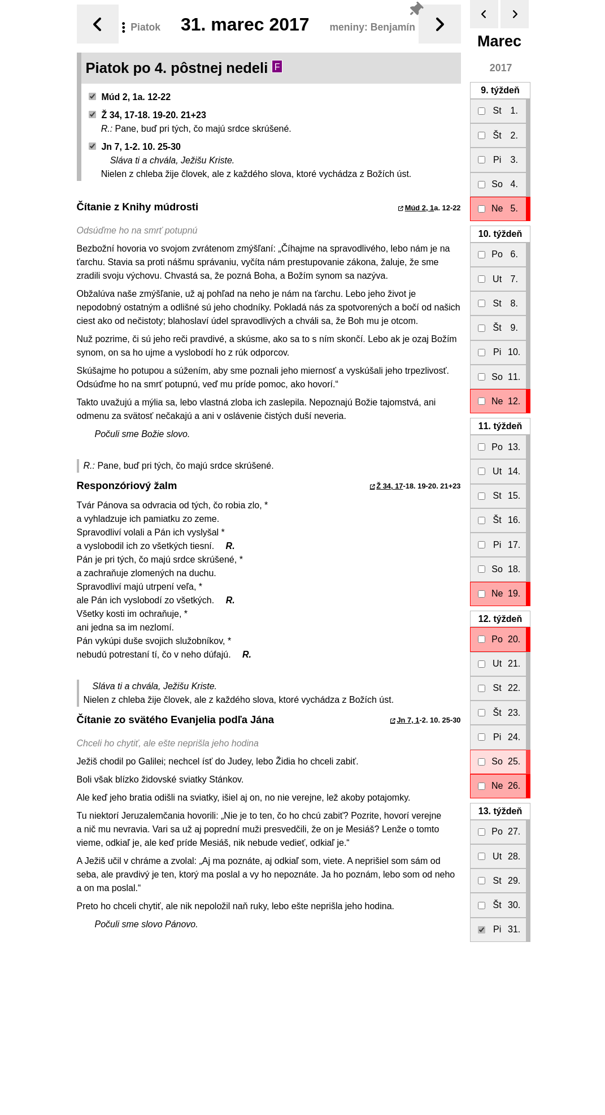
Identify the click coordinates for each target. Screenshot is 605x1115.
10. (499, 234)
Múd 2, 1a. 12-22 (130, 97)
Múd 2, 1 (419, 208)
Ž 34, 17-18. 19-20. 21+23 (147, 115)
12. (499, 619)
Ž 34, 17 (389, 486)
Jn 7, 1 (408, 720)
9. (500, 90)
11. (499, 426)
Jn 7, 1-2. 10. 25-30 (135, 147)
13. (499, 811)
